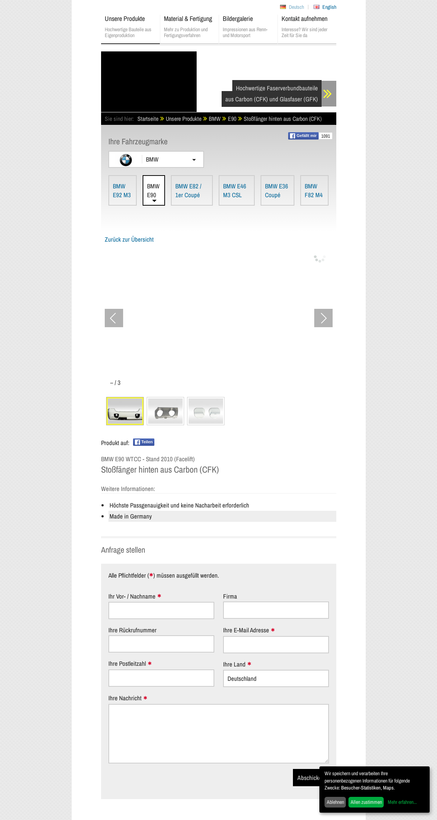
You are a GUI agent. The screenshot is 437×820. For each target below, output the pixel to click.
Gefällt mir (303, 135)
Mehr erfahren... (402, 802)
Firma (230, 596)
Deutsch (296, 7)
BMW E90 (153, 190)
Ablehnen (335, 802)
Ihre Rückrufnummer (132, 629)
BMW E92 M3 (122, 190)
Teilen (144, 442)
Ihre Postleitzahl (127, 664)
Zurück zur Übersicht (129, 239)
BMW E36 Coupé (276, 190)
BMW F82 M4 (314, 190)
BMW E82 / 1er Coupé (188, 190)
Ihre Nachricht (125, 698)
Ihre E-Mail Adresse (246, 630)
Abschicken (311, 777)
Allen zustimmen (366, 802)
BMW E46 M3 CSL (234, 190)
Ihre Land (234, 664)
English (329, 7)
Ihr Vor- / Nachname (131, 596)
